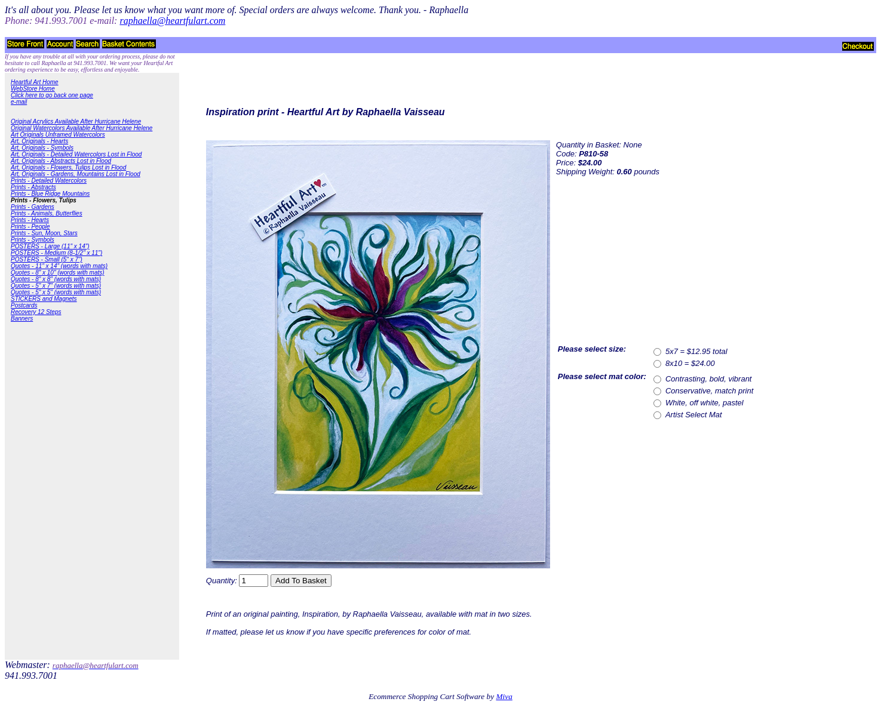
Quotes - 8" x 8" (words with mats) (56, 279)
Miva (504, 696)
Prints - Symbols (32, 239)
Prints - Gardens (32, 207)
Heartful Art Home (35, 82)
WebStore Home (33, 88)
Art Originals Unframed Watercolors (58, 134)
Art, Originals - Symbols (42, 147)
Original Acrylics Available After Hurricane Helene (76, 121)
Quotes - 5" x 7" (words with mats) (56, 285)
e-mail (19, 102)
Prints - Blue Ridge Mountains (50, 193)
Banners (22, 318)
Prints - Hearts (30, 220)
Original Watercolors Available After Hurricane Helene (81, 128)
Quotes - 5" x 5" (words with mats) (56, 292)
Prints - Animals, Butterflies (46, 213)
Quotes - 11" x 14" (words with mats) (59, 266)
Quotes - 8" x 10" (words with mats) (58, 272)
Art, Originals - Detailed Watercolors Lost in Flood (76, 154)
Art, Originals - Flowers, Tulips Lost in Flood (68, 167)
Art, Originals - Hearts (39, 141)
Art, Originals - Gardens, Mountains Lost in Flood (75, 174)
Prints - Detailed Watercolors (49, 180)
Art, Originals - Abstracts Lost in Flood (61, 161)
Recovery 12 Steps (36, 312)
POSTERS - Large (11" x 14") (50, 246)
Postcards (24, 305)
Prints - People (30, 226)
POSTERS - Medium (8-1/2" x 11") (56, 253)
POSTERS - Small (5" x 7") (46, 259)
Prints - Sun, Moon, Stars (44, 233)
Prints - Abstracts (33, 187)
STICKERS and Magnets (44, 299)
